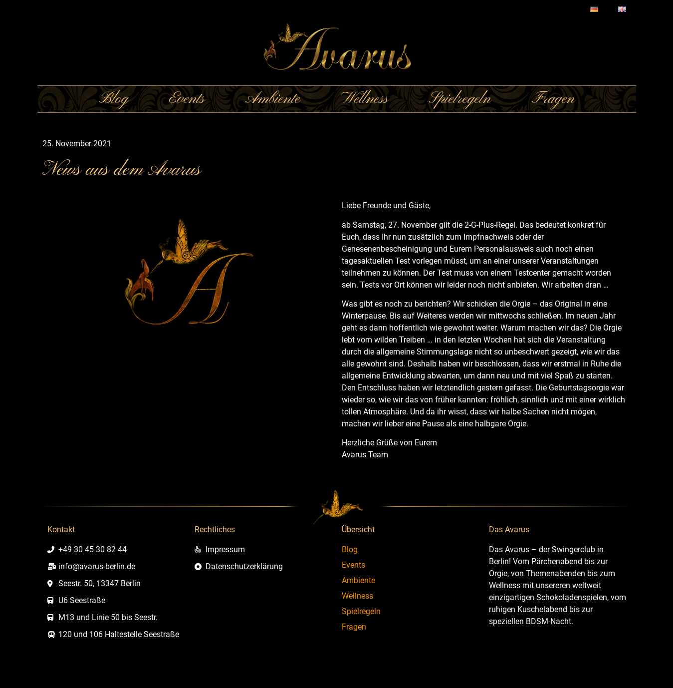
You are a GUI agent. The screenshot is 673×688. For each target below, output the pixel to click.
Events (187, 99)
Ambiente (272, 99)
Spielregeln (460, 99)
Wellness (364, 99)
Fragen (553, 99)
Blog (113, 99)
